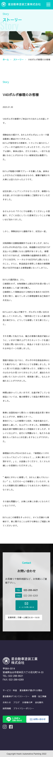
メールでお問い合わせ (26, 605)
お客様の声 (27, 702)
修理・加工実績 (39, 696)
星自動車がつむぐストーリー (16, 696)
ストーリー (18, 59)
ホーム (6, 59)
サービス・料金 (10, 690)
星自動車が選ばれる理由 (31, 690)
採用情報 (7, 708)
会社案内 (39, 702)
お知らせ (7, 702)
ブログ (16, 702)
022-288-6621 (30, 590)
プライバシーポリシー (23, 708)
